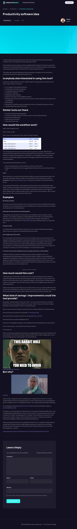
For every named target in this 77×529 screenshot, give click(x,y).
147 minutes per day (33, 312)
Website (8, 487)
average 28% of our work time (34, 316)
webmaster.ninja (27, 220)
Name (8, 478)
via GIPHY (5, 395)
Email (32, 478)
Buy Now (69, 2)
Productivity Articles (28, 2)
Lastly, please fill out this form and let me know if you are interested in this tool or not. (26, 431)
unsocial (5, 408)
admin (68, 21)
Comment (9, 456)
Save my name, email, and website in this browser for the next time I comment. (27, 495)
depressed (13, 408)
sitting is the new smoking (25, 406)
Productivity (13, 9)
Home (5, 9)
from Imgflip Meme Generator (11, 369)
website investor (22, 180)
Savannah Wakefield (31, 269)
